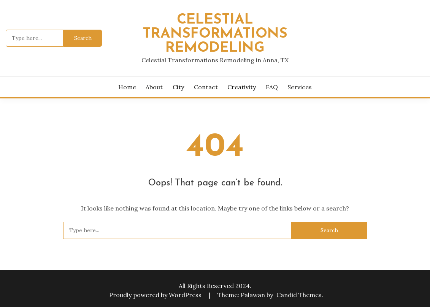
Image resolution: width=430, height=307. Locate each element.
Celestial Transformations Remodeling (215, 34)
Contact (206, 87)
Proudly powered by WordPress (156, 295)
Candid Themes (299, 295)
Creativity (241, 87)
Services (299, 87)
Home (127, 87)
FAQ (272, 87)
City (178, 87)
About (154, 87)
